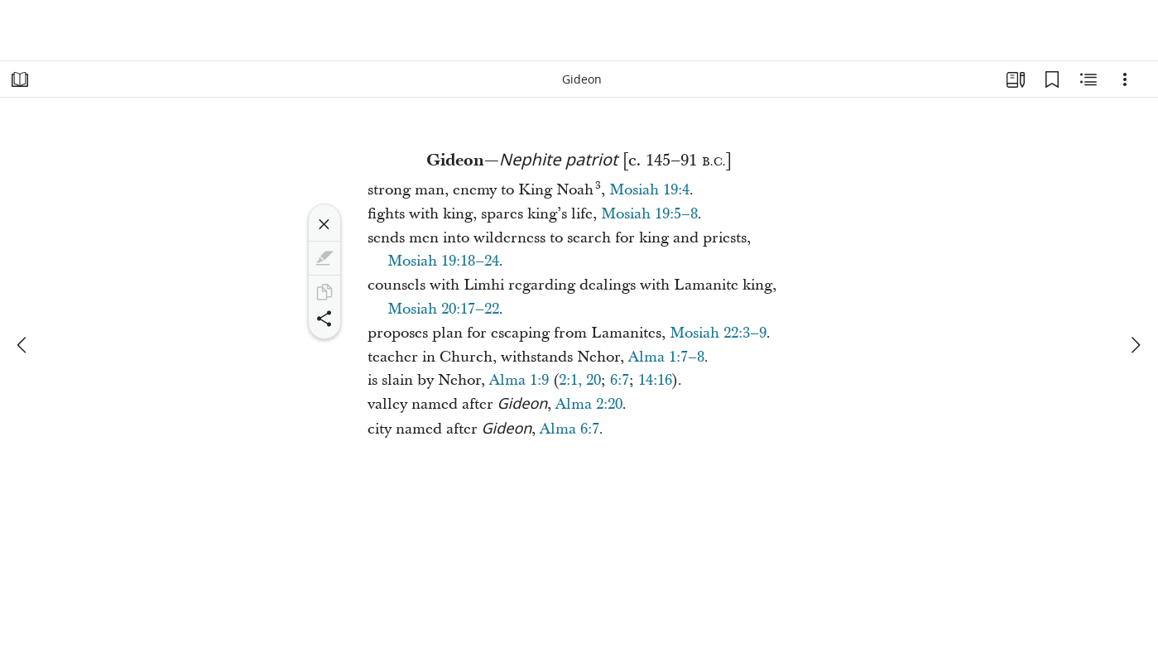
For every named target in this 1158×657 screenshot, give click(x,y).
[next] (1134, 345)
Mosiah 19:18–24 (443, 261)
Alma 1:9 (519, 380)
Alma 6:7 (569, 429)
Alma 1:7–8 (666, 357)
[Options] (1124, 79)
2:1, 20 (580, 380)
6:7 (619, 380)
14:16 (655, 380)
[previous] (23, 345)
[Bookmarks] (1052, 79)
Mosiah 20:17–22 (443, 309)
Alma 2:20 (588, 404)
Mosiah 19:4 (649, 190)
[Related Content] (1088, 79)
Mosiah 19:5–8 (649, 214)
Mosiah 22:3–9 (718, 333)
